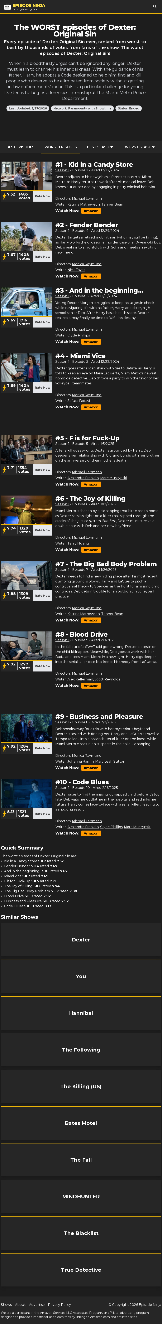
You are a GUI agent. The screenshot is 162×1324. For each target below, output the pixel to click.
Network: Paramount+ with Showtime (82, 108)
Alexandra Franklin (83, 478)
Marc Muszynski (113, 478)
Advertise (37, 1305)
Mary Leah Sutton (110, 761)
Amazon (91, 211)
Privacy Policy (59, 1305)
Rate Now (42, 196)
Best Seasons (100, 147)
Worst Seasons (141, 147)
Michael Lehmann (87, 199)
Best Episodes (20, 147)
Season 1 (62, 170)
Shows (6, 1305)
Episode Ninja (150, 1305)
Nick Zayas (76, 270)
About (20, 1305)
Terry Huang (78, 543)
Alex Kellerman (80, 679)
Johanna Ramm (80, 761)
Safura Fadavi (78, 401)
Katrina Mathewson (83, 204)
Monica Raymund (86, 264)
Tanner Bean (112, 204)
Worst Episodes (60, 147)
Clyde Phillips (78, 335)
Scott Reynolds (107, 679)
